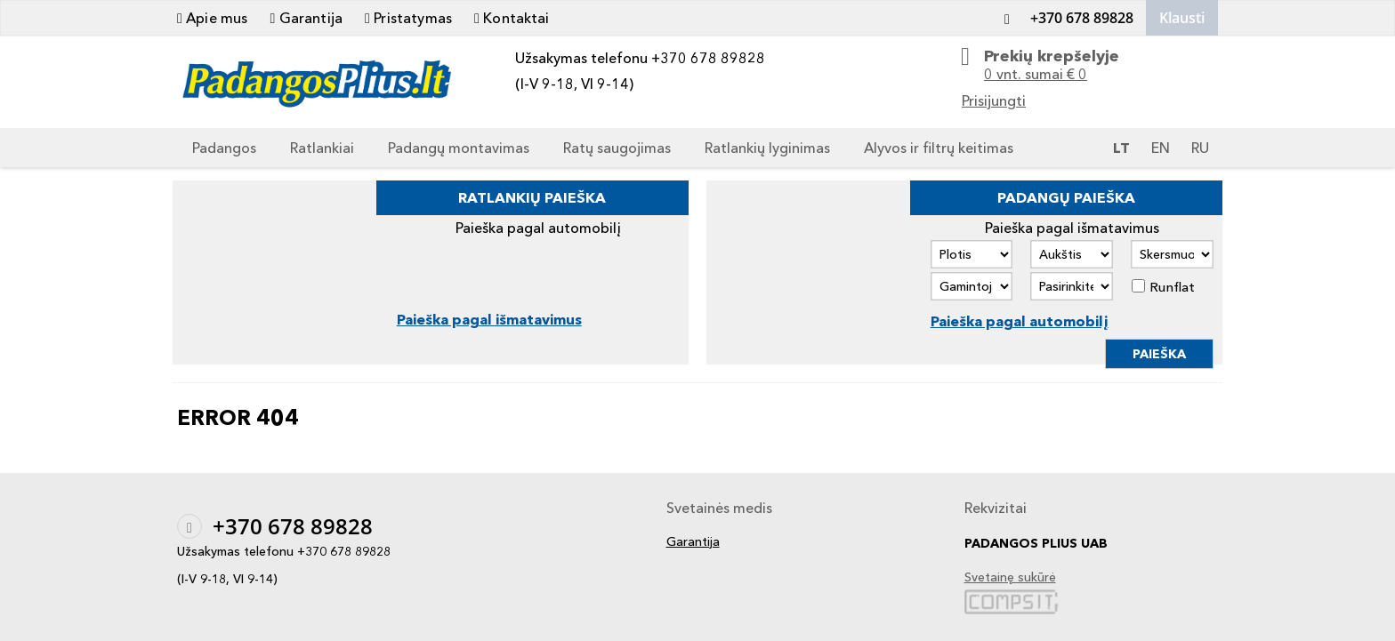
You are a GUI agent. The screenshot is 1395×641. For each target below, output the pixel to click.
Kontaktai (512, 18)
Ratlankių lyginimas (767, 147)
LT (1121, 147)
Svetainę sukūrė (1010, 577)
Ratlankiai (322, 147)
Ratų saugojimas (617, 147)
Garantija (306, 18)
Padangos (224, 147)
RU (1200, 147)
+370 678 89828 (1064, 17)
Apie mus (212, 18)
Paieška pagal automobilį (1020, 321)
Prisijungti (994, 100)
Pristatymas (408, 18)
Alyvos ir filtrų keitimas (938, 147)
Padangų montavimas (458, 147)
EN (1160, 147)
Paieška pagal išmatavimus (489, 319)
